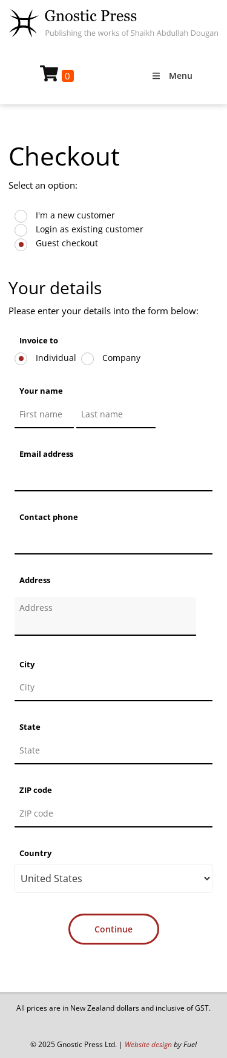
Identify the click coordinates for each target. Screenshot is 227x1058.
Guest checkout (65, 243)
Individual (54, 357)
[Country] (113, 878)
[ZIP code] (113, 814)
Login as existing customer (88, 229)
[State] (113, 751)
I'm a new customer (74, 215)
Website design (148, 1044)
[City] (113, 688)
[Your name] (44, 415)
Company (120, 357)
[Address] (105, 616)
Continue (113, 929)
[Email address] (113, 478)
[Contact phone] (113, 541)
